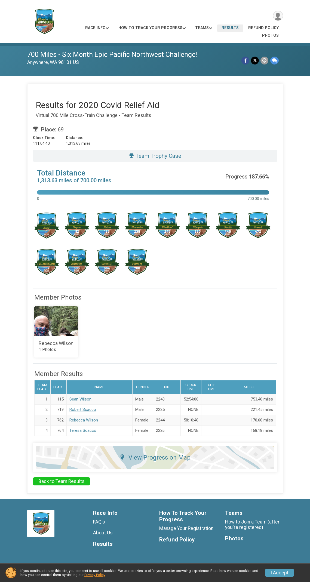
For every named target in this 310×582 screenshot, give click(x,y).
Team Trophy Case (155, 156)
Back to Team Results (61, 481)
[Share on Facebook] (246, 60)
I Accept (279, 572)
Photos (270, 35)
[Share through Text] (274, 60)
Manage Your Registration (186, 528)
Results (230, 28)
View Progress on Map (155, 457)
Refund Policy (263, 28)
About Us (103, 532)
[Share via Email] (265, 60)
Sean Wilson (80, 399)
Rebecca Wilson (83, 420)
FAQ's (99, 522)
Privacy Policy (94, 575)
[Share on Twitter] (255, 60)
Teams (202, 28)
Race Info (95, 28)
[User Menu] (278, 16)
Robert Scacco (82, 409)
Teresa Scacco (82, 430)
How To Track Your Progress (150, 28)
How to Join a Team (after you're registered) (252, 524)
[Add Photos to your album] (56, 331)
